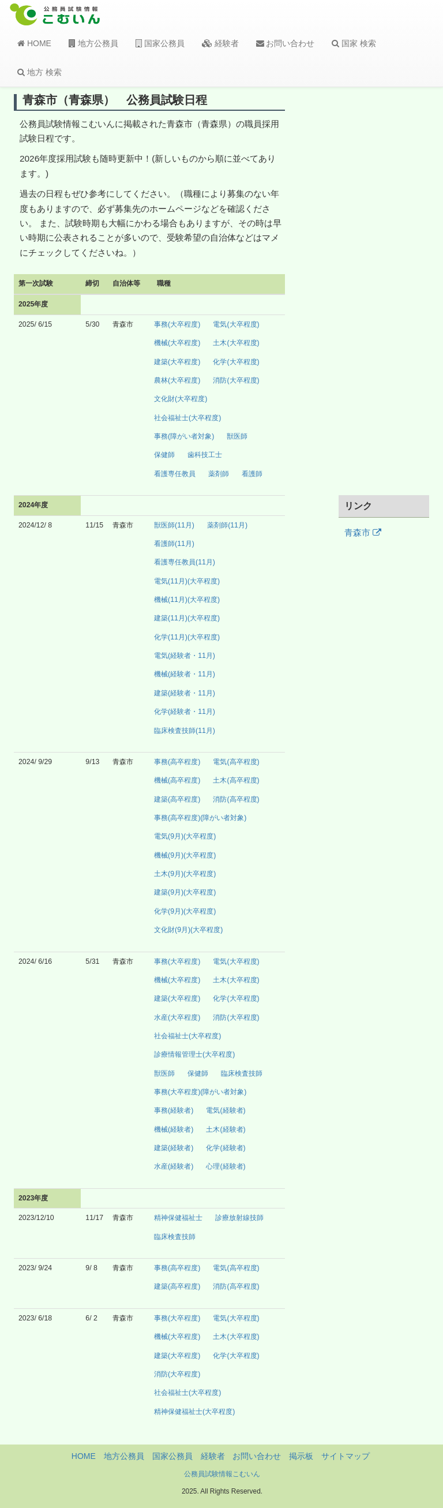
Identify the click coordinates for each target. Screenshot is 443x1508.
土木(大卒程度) (236, 343)
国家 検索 (354, 43)
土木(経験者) (225, 1129)
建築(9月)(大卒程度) (185, 892)
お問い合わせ (285, 43)
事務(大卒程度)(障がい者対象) (200, 1092)
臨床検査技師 (241, 1073)
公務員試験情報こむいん (222, 1474)
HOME (34, 43)
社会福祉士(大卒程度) (187, 418)
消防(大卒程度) (236, 380)
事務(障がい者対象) (184, 436)
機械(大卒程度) (177, 343)
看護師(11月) (174, 544)
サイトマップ (345, 1456)
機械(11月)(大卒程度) (187, 600)
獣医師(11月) (174, 525)
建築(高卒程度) (177, 799)
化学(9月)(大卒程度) (185, 911)
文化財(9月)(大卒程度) (188, 930)
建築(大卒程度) (177, 362)
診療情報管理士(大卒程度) (194, 1054)
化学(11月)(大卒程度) (187, 637)
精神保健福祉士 (178, 1218)
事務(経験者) (173, 1110)
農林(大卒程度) (177, 380)
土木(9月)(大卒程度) (185, 874)
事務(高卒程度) (177, 762)
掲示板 (301, 1456)
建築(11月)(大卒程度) (187, 618)
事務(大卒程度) (177, 324)
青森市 (362, 532)
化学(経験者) (225, 1148)
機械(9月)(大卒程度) (185, 855)
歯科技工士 (204, 455)
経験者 (220, 43)
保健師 (164, 455)
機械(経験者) (173, 1129)
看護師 (252, 474)
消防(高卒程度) (236, 799)
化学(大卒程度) (236, 362)
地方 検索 (39, 72)
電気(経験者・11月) (184, 656)
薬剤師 (218, 474)
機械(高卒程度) (177, 780)
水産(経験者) (173, 1166)
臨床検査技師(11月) (184, 731)
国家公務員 (160, 43)
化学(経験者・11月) (184, 712)
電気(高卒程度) (236, 762)
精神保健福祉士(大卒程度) (194, 1412)
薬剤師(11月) (227, 525)
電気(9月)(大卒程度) (185, 836)
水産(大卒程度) (177, 1017)
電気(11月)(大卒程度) (187, 581)
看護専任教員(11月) (184, 562)
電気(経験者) (225, 1110)
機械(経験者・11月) (184, 674)
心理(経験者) (225, 1166)
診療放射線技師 (239, 1218)
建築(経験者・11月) (184, 693)
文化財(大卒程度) (180, 399)
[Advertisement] (384, 290)
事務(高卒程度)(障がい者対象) (200, 818)
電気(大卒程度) (236, 324)
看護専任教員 (175, 474)
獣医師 (237, 436)
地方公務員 (93, 43)
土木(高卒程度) (236, 780)
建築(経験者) (173, 1148)
